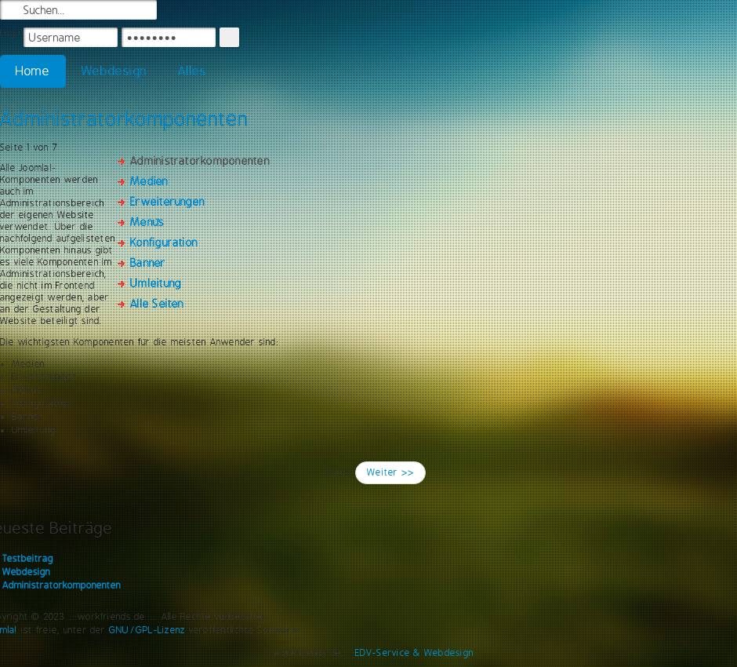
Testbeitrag (27, 558)
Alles (192, 71)
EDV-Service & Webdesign (414, 652)
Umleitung (155, 283)
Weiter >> (390, 472)
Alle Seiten (157, 303)
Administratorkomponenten (124, 118)
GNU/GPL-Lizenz (147, 630)
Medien (149, 181)
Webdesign (114, 71)
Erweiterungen (167, 201)
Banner (147, 263)
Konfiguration (164, 242)
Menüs (147, 222)
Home (33, 71)
